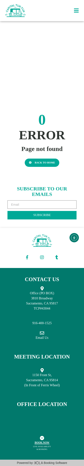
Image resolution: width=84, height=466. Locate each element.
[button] (76, 10)
